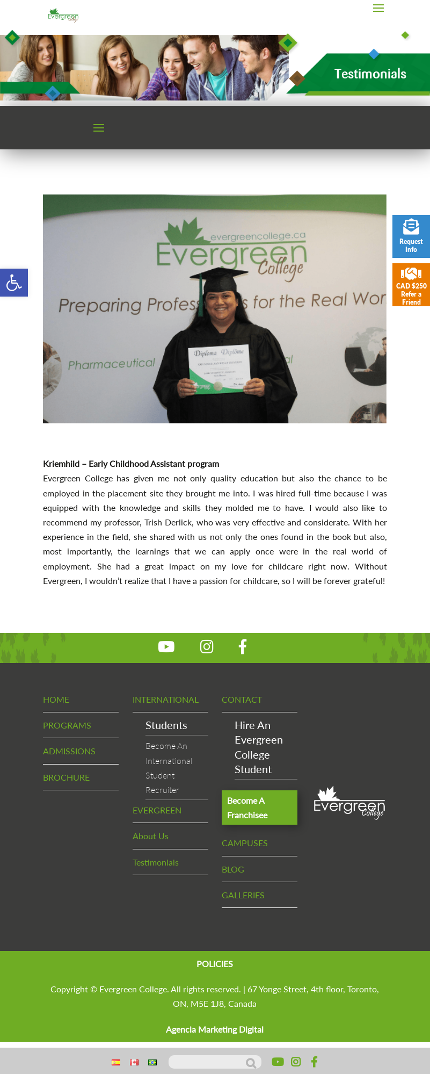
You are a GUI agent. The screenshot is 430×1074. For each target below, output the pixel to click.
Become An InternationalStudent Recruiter (168, 767)
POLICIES (214, 963)
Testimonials (156, 862)
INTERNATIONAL (166, 699)
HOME (56, 699)
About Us (151, 836)
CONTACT (242, 699)
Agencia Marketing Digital (215, 1029)
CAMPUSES (245, 843)
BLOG (233, 869)
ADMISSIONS (69, 751)
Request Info (411, 236)
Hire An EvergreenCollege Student (259, 746)
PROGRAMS (67, 725)
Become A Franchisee (247, 807)
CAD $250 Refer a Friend (411, 286)
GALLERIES (243, 895)
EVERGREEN (157, 810)
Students (166, 724)
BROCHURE (66, 777)
